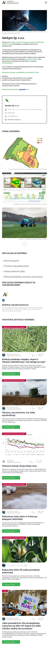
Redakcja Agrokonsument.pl (14, 461)
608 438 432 (11, 113)
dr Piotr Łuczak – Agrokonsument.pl (14, 354)
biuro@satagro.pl (12, 116)
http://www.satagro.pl (14, 119)
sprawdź (22, 89)
